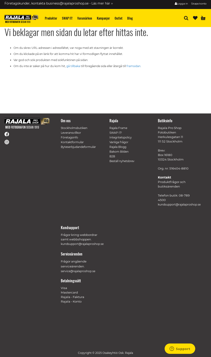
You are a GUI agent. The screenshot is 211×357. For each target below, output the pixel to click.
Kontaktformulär (72, 142)
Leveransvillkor (71, 132)
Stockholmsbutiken (74, 128)
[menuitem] (51, 18)
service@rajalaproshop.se (78, 271)
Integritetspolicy (120, 137)
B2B (112, 156)
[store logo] (21, 19)
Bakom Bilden (119, 151)
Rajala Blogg (117, 147)
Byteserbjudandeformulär (78, 147)
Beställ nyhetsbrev (121, 161)
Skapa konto (198, 3)
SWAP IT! (115, 132)
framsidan (134, 66)
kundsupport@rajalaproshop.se (179, 204)
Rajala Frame (118, 128)
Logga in (182, 3)
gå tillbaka (73, 66)
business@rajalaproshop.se (67, 3)
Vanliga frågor (118, 142)
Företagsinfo (69, 137)
